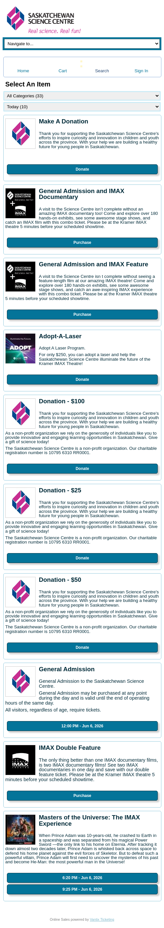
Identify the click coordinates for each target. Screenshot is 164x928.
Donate (82, 169)
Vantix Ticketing (102, 919)
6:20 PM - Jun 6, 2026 (82, 878)
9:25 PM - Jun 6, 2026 (82, 889)
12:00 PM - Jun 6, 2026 (82, 726)
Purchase (82, 242)
